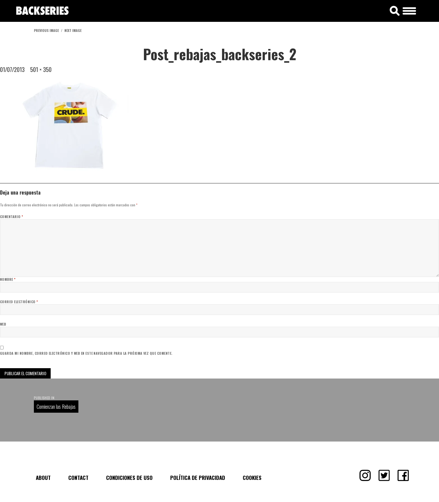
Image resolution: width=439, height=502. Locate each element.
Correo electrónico (19, 301)
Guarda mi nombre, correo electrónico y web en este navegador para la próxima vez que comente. (86, 353)
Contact (78, 477)
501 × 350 (41, 69)
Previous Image (46, 30)
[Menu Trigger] (409, 10)
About (43, 477)
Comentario (11, 216)
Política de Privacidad (197, 477)
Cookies (252, 477)
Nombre (8, 279)
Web (3, 324)
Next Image (72, 30)
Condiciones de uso (129, 477)
